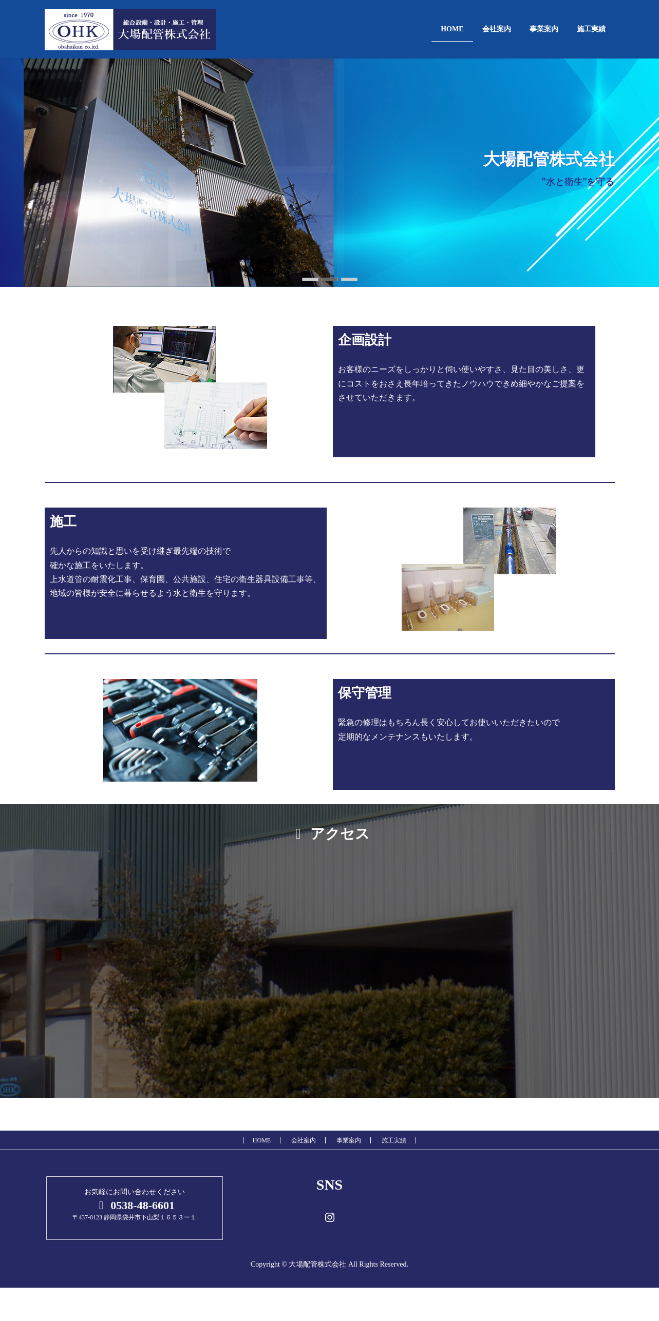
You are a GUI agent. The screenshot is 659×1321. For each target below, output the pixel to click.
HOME (262, 1140)
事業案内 (348, 1140)
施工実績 (394, 1140)
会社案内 (303, 1140)
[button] (310, 279)
